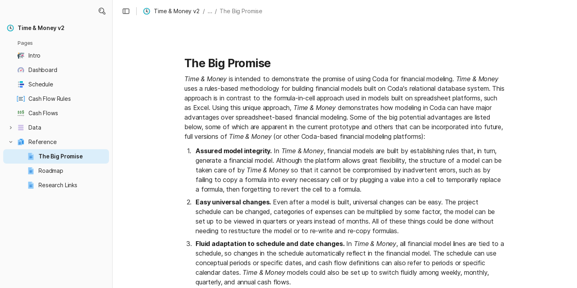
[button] (101, 11)
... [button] (210, 11)
